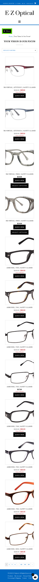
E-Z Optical (19, 13)
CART (30, 578)
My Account (17, 576)
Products (10, 576)
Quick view (19, 96)
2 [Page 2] (9, 565)
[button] (7, 31)
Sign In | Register (8, 3)
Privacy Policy (27, 576)
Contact (24, 578)
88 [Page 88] (21, 565)
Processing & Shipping (14, 578)
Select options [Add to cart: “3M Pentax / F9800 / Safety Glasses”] (19, 186)
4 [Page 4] (14, 565)
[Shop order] (19, 50)
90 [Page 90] (29, 565)
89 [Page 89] (25, 565)
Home (11, 36)
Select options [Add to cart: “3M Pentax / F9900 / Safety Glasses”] (19, 232)
